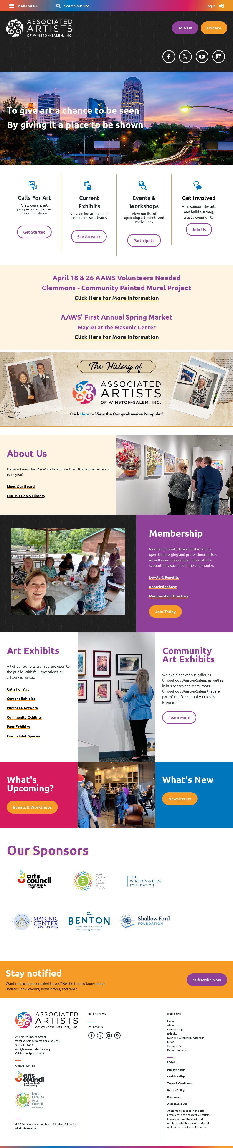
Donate (214, 27)
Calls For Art (18, 689)
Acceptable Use (177, 1104)
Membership (175, 1029)
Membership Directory (168, 596)
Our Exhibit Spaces (23, 735)
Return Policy (176, 1090)
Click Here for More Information (116, 297)
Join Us (185, 27)
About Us (173, 1025)
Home (171, 1021)
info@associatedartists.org (32, 1049)
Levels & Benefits (164, 577)
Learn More (179, 717)
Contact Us (174, 1046)
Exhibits (172, 1033)
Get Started (34, 231)
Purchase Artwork (22, 707)
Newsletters (179, 798)
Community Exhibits (24, 717)
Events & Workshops (32, 807)
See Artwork (89, 236)
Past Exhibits (18, 726)
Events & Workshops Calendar (185, 1037)
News (170, 1041)
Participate (144, 240)
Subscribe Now (207, 979)
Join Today (165, 611)
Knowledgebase (163, 586)
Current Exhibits (21, 698)
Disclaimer (174, 1097)
